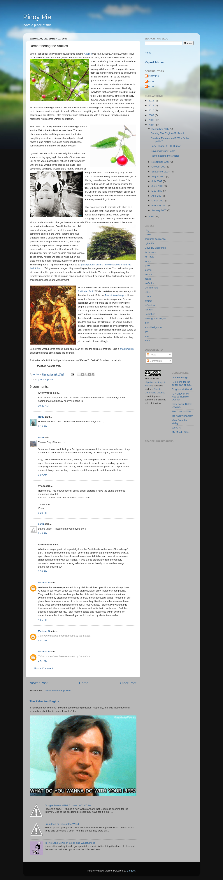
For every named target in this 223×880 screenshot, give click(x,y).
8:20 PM (42, 512)
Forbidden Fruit (86, 291)
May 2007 (157, 191)
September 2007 (161, 171)
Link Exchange (180, 377)
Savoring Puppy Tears (163, 151)
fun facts (149, 256)
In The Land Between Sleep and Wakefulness (70, 842)
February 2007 (160, 205)
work (147, 340)
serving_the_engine (155, 318)
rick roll (149, 309)
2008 (151, 120)
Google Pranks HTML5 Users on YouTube (68, 805)
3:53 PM (42, 571)
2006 (151, 216)
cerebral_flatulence (155, 239)
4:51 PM (42, 619)
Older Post (128, 683)
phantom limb (127, 349)
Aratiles (88, 54)
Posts (151, 354)
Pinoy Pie (37, 17)
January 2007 (159, 210)
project (148, 301)
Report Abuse (154, 62)
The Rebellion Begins (44, 701)
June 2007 (158, 186)
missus (148, 274)
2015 (151, 100)
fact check (150, 252)
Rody (41, 416)
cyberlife (149, 243)
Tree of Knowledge (114, 295)
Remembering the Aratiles (165, 155)
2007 (151, 125)
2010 (151, 110)
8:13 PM (42, 426)
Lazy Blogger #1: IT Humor (165, 146)
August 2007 (159, 176)
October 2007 (159, 166)
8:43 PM (42, 533)
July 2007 (157, 181)
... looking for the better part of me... (182, 383)
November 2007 (161, 161)
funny (148, 261)
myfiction (149, 283)
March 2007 (158, 200)
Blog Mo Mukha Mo (182, 389)
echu (41, 437)
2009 (151, 115)
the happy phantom (182, 415)
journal (42, 379)
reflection (150, 305)
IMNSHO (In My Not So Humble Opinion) (180, 396)
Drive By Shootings (155, 247)
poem (50, 379)
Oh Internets (151, 287)
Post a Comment (43, 668)
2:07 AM (42, 474)
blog (147, 230)
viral (147, 336)
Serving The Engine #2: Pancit (167, 133)
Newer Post (39, 683)
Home (83, 683)
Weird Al (176, 427)
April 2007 (158, 195)
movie (148, 278)
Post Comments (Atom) (58, 690)
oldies (148, 292)
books (148, 234)
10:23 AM (43, 405)
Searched (150, 314)
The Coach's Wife (181, 411)
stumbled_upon (153, 327)
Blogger (131, 870)
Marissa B (44, 582)
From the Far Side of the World (62, 824)
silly (147, 322)
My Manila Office (181, 432)
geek (147, 265)
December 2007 (161, 129)
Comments (154, 360)
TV (146, 331)
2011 (151, 105)
